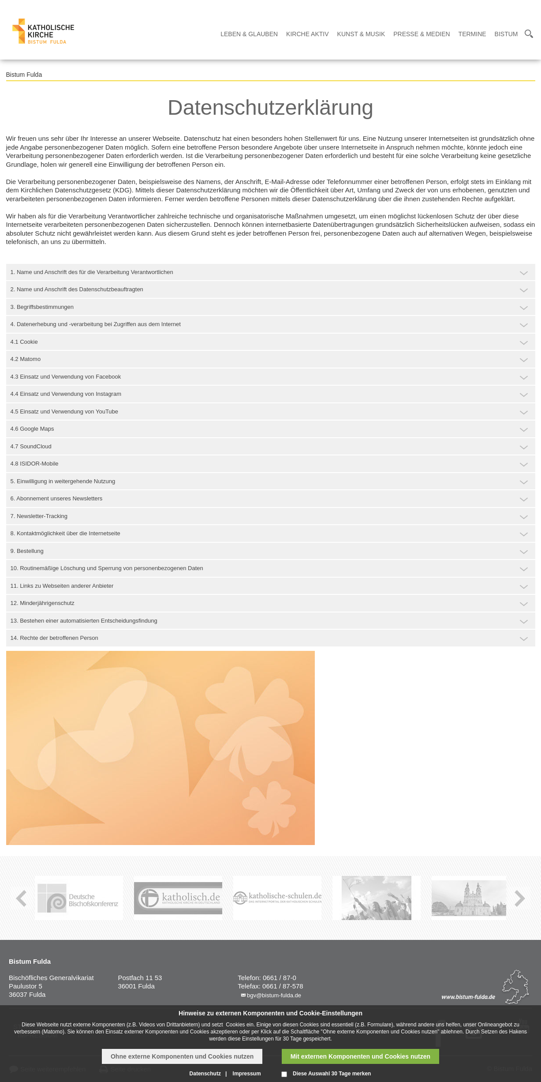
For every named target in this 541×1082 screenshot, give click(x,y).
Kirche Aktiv (307, 34)
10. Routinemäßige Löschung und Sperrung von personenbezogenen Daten (107, 568)
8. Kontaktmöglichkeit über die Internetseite (65, 533)
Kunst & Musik (361, 34)
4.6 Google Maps (32, 428)
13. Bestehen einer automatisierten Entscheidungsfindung (84, 620)
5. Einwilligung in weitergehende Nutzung (63, 481)
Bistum (506, 34)
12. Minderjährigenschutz (43, 603)
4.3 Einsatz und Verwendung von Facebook (66, 376)
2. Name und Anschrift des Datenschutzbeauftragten (77, 289)
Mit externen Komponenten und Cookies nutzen (360, 1056)
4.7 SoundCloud (31, 446)
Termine (472, 34)
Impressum (247, 1074)
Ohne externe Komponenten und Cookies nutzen (182, 1056)
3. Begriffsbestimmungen (42, 307)
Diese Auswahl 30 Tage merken (332, 1074)
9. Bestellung (27, 551)
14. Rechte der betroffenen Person (54, 638)
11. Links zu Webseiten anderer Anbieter (62, 585)
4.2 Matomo (26, 359)
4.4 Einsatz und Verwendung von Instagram (66, 394)
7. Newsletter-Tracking (39, 516)
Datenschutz (205, 1074)
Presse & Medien (421, 34)
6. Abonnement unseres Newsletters (57, 498)
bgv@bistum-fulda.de (274, 995)
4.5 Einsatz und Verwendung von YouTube (65, 411)
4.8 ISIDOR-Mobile (35, 463)
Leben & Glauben (249, 34)
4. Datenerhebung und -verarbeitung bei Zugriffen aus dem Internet (96, 324)
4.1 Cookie (24, 341)
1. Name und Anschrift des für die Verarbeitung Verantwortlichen (92, 272)
